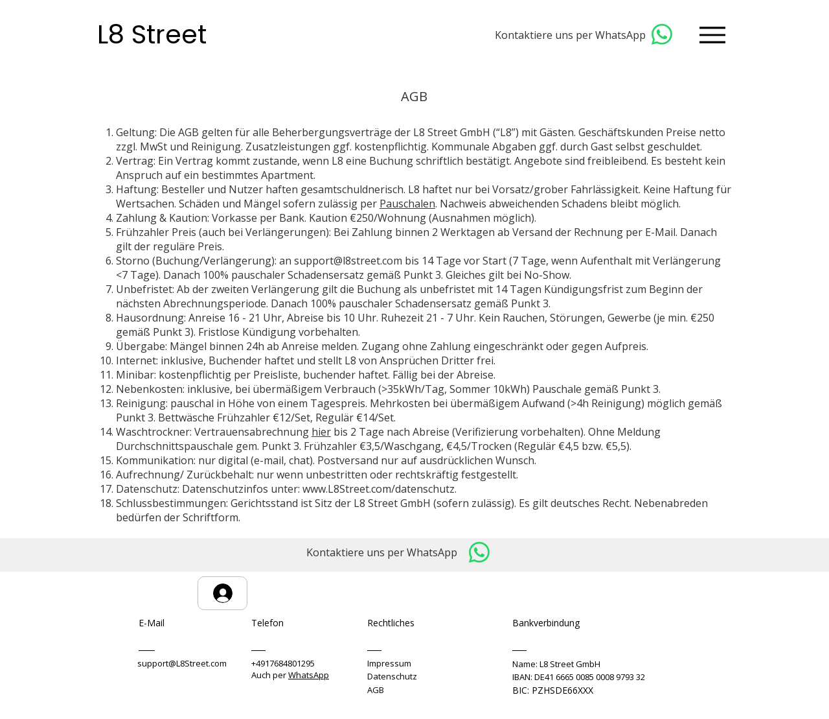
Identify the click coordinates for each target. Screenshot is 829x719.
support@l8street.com (348, 260)
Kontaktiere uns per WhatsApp (570, 35)
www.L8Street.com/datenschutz (378, 489)
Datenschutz (392, 676)
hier (321, 432)
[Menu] (712, 34)
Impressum (389, 663)
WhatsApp (308, 675)
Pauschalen (407, 203)
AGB (375, 690)
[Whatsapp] (662, 34)
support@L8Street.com (182, 663)
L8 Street (155, 34)
